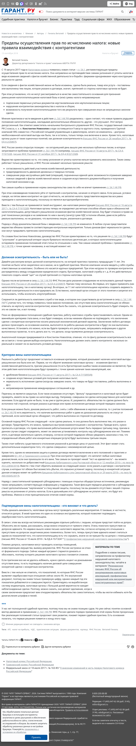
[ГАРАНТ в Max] (21, 4)
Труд (77, 19)
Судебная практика (13, 19)
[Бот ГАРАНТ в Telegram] (31, 3)
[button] (130, 11)
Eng (129, 3)
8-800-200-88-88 (99, 693)
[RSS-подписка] (45, 3)
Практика (66, 19)
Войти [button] (114, 3)
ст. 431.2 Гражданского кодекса (32, 455)
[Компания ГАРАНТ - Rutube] (40, 3)
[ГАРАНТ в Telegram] (26, 3)
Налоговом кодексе (38, 69)
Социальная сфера (93, 19)
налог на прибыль (20, 629)
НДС (33, 629)
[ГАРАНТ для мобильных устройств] (8, 3)
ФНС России (95, 629)
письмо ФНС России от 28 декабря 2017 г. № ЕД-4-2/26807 (33, 283)
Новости (26, 640)
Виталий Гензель (20, 60)
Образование (122, 19)
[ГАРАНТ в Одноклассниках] (36, 3)
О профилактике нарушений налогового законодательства (95, 539)
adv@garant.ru (105, 712)
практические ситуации (48, 629)
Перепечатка (128, 634)
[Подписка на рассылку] (3, 3)
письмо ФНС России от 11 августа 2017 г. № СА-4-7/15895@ (59, 374)
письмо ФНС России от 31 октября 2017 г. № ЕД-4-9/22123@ (45, 154)
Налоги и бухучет (37, 19)
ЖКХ (109, 19)
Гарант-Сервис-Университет (60, 740)
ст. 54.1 (81, 69)
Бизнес (54, 19)
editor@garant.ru (100, 704)
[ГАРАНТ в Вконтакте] (12, 3)
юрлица (84, 629)
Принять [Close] (36, 737)
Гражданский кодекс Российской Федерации (30, 664)
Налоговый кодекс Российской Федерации (29, 661)
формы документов (69, 629)
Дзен (39, 639)
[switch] (41, 12)
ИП (9, 629)
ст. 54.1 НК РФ (61, 118)
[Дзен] (17, 3)
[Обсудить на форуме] (128, 646)
